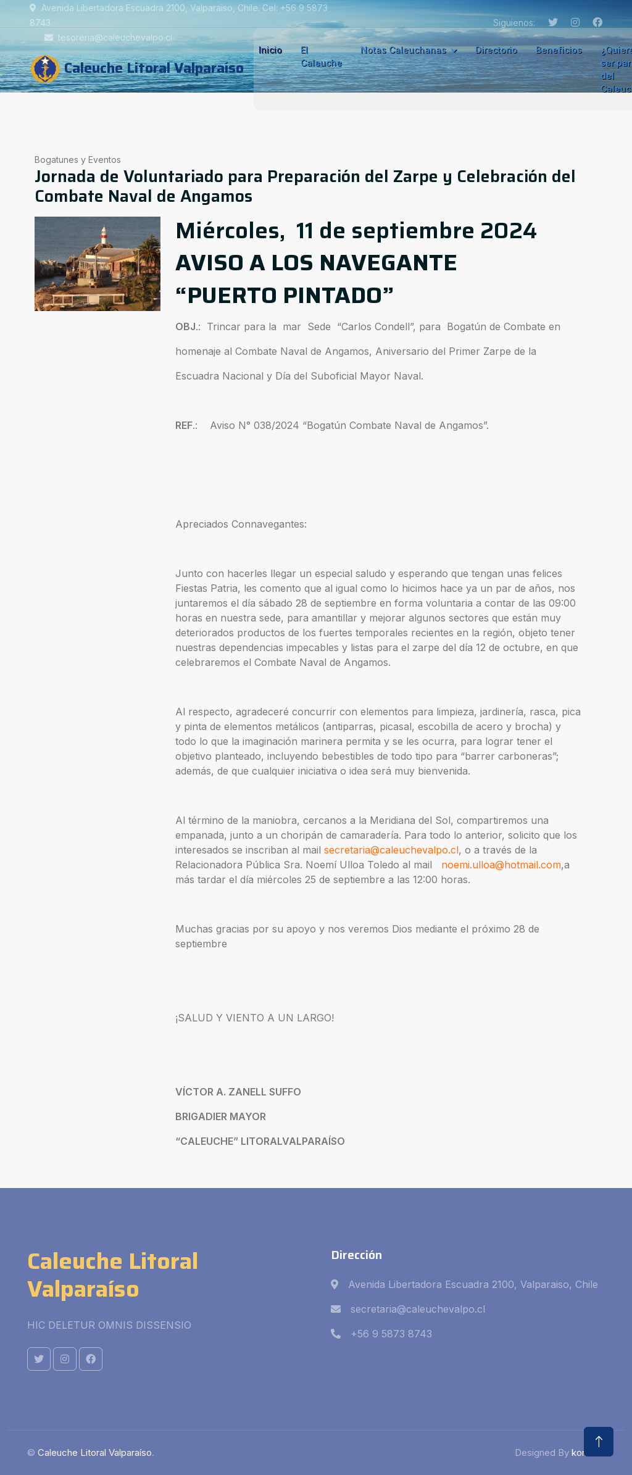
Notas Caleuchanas (403, 49)
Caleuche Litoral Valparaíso (95, 1452)
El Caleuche (321, 56)
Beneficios (559, 49)
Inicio (270, 49)
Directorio (496, 49)
